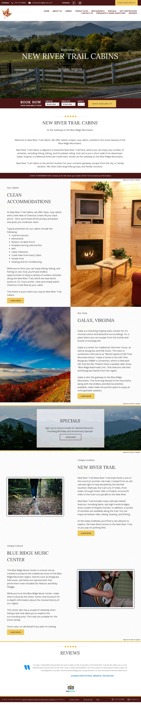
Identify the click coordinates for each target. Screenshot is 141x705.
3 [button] (74, 687)
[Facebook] (75, 3)
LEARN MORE (15, 300)
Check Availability (126, 3)
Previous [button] (18, 675)
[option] (70, 671)
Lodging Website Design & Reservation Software (39, 702)
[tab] (67, 687)
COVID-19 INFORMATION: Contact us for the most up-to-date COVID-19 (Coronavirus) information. (70, 176)
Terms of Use (87, 702)
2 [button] (70, 687)
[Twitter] (81, 3)
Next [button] (123, 675)
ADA (97, 702)
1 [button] (67, 687)
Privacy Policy (74, 702)
